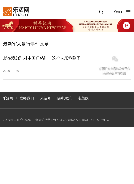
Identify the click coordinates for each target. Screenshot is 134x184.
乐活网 (8, 98)
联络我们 (27, 98)
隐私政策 (64, 98)
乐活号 (45, 98)
